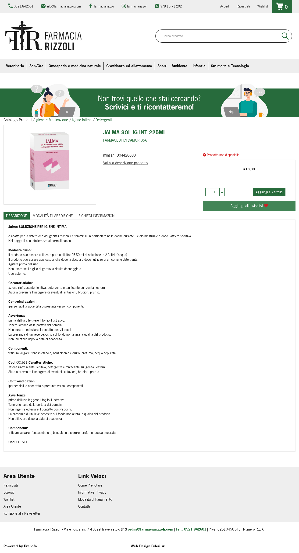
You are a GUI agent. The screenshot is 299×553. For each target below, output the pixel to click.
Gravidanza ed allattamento (129, 65)
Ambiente (179, 65)
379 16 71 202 (171, 6)
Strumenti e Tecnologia (230, 65)
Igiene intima (82, 119)
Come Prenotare (90, 485)
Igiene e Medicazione (52, 119)
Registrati (243, 6)
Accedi (224, 6)
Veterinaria (15, 65)
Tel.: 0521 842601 (191, 529)
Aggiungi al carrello (269, 192)
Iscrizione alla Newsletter (22, 513)
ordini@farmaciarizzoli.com (150, 529)
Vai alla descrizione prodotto (125, 162)
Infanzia (199, 65)
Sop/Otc (36, 65)
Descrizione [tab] (16, 215)
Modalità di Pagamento (95, 499)
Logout (9, 492)
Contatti (84, 506)
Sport (161, 65)
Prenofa (30, 546)
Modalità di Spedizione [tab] (53, 215)
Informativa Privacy (92, 492)
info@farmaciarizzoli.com (63, 6)
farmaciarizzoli (104, 6)
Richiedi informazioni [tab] (96, 215)
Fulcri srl (158, 546)
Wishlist (262, 6)
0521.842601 (23, 6)
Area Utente (12, 506)
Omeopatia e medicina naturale (75, 65)
